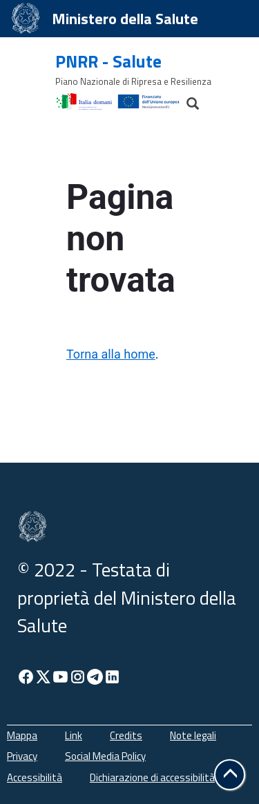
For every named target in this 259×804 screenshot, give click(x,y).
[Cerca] (186, 100)
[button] (229, 774)
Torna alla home (110, 354)
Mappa (22, 735)
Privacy (22, 756)
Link (73, 735)
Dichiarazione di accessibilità (152, 777)
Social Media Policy (105, 756)
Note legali (193, 735)
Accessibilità (34, 777)
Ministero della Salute (125, 18)
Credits (126, 735)
